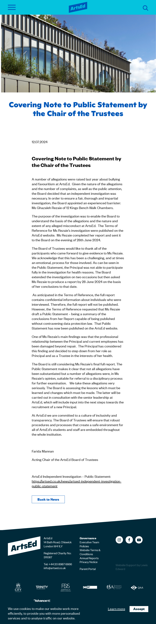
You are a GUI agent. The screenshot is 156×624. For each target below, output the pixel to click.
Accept (139, 608)
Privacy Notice (88, 562)
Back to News (48, 499)
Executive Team (89, 542)
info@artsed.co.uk (55, 568)
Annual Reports (89, 558)
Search (145, 8)
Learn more (116, 608)
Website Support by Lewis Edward (132, 567)
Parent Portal (88, 569)
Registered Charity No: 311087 (57, 555)
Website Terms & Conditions (90, 552)
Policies (84, 546)
